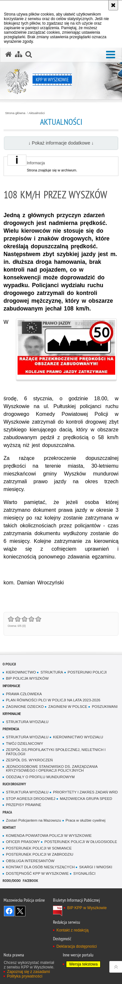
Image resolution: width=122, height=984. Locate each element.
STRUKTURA (51, 672)
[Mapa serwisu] (18, 54)
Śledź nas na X (20, 911)
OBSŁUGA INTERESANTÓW (30, 861)
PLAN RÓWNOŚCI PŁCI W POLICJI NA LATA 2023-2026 (53, 700)
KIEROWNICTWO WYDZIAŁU (78, 737)
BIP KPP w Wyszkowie (87, 908)
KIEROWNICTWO (21, 672)
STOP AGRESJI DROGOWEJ (30, 799)
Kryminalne (12, 713)
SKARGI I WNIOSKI (95, 867)
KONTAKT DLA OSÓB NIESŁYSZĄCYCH (40, 867)
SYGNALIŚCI (84, 873)
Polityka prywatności (24, 976)
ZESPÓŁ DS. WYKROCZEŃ (29, 760)
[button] (110, 55)
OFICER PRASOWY (23, 842)
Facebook (30, 880)
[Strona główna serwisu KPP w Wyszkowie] (8, 54)
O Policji (9, 664)
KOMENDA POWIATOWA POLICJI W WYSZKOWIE (49, 836)
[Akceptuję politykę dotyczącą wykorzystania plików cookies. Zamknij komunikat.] (113, 5)
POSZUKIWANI (104, 707)
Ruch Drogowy (14, 783)
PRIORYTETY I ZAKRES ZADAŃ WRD (85, 792)
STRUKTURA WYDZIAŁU (27, 722)
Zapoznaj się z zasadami (28, 971)
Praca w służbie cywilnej (85, 820)
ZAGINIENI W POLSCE (67, 707)
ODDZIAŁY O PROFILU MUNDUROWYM (40, 777)
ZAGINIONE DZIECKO (25, 707)
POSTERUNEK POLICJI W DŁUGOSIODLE (80, 842)
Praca (7, 812)
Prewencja (11, 728)
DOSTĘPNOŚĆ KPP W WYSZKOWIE (37, 873)
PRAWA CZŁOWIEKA (24, 694)
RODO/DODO (12, 880)
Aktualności (37, 113)
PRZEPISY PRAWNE (23, 805)
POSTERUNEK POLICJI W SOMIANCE (39, 848)
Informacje (11, 685)
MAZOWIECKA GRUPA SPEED (86, 799)
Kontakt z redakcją (72, 930)
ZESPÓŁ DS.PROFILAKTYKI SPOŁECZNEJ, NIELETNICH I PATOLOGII (55, 752)
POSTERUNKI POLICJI (87, 672)
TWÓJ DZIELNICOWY (24, 743)
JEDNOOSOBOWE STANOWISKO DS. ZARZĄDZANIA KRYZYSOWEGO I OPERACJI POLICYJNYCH (52, 769)
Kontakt (9, 827)
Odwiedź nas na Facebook (9, 911)
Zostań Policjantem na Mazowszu (33, 820)
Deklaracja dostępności (76, 946)
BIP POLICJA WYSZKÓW (27, 678)
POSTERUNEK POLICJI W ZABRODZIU (39, 854)
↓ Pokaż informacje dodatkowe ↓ (61, 143)
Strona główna (15, 113)
